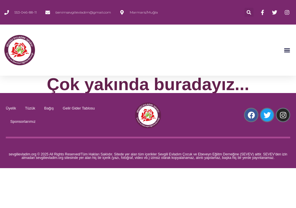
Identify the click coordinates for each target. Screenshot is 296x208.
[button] (249, 12)
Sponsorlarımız (23, 121)
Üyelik (11, 108)
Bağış (49, 108)
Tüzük (30, 108)
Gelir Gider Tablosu (79, 108)
